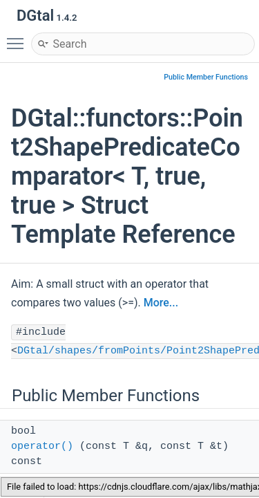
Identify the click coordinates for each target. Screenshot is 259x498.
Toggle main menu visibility (18, 37)
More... (161, 302)
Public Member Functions (206, 77)
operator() (42, 446)
